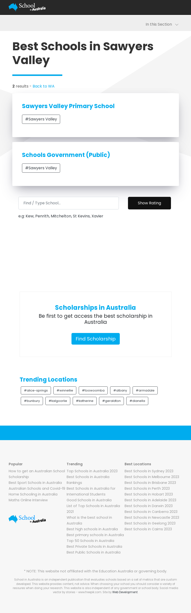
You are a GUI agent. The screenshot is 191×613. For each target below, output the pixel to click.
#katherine (84, 401)
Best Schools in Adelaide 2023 (150, 500)
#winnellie (65, 390)
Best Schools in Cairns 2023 (148, 529)
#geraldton (111, 401)
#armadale (145, 390)
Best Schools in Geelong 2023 (150, 523)
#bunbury (32, 401)
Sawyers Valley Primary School (68, 106)
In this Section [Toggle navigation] (162, 24)
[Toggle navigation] (177, 7)
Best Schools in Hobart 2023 (149, 494)
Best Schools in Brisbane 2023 (150, 482)
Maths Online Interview (28, 500)
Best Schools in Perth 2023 (147, 488)
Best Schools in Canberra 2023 (151, 511)
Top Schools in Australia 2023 (92, 471)
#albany (120, 390)
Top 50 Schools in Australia (90, 540)
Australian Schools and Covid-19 (37, 488)
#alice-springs (36, 390)
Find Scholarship (96, 338)
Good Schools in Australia (89, 500)
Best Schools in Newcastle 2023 (152, 517)
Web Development (125, 592)
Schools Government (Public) (66, 155)
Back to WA (44, 86)
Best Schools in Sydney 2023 (149, 471)
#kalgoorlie (58, 401)
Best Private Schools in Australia (94, 546)
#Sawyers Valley (41, 119)
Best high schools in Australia (92, 529)
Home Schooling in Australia (33, 494)
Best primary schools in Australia (95, 534)
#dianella (137, 401)
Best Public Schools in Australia (93, 552)
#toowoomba (93, 390)
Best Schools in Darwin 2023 (149, 505)
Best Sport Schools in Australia (35, 482)
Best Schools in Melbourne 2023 (152, 476)
